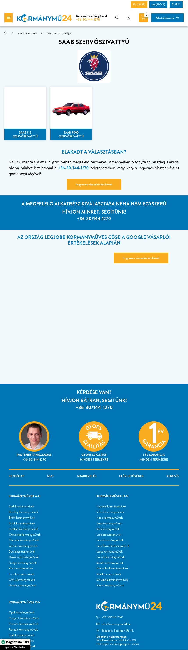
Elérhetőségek (131, 476)
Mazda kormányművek (109, 563)
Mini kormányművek (108, 574)
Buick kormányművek (22, 523)
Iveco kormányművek (109, 517)
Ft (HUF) (139, 4)
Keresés (173, 476)
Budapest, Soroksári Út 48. (117, 630)
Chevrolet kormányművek (24, 535)
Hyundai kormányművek (111, 506)
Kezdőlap (16, 476)
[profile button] (128, 17)
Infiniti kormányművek (110, 512)
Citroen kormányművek (23, 546)
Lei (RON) (158, 4)
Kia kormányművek (107, 529)
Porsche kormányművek (23, 624)
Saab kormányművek (21, 635)
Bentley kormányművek (23, 512)
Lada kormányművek (108, 535)
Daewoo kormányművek (23, 557)
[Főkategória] (5, 33)
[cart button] (143, 17)
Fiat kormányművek (21, 568)
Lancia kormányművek (109, 540)
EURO (176, 4)
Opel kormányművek (21, 612)
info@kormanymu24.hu (116, 624)
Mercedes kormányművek (112, 568)
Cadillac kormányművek (23, 529)
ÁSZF (50, 476)
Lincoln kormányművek (110, 557)
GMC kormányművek (22, 580)
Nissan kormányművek (110, 585)
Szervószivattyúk (27, 33)
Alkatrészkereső (165, 17)
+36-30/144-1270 (88, 19)
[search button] (117, 17)
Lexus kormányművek (109, 551)
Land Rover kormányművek (112, 546)
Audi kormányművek (21, 506)
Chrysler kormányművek (24, 540)
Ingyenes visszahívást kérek (94, 184)
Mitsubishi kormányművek (112, 580)
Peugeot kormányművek (24, 618)
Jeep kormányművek (109, 523)
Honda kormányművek (22, 585)
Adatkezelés (87, 476)
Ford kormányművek (21, 574)
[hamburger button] (8, 17)
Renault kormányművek (23, 629)
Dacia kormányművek (22, 551)
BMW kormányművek (22, 517)
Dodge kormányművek (23, 563)
